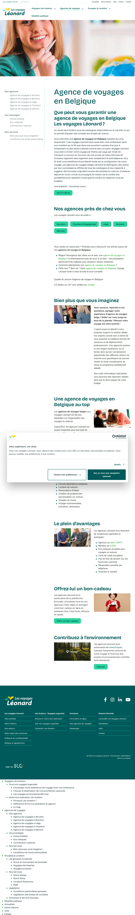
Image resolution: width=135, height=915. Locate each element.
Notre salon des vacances (16, 733)
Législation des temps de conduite (30, 894)
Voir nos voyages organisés (47, 723)
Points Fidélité (17, 118)
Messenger (74, 728)
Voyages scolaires (22, 868)
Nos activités (10, 718)
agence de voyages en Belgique (100, 265)
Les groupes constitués (20, 858)
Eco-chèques (16, 122)
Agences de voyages (70, 8)
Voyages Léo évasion (42, 8)
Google (91, 285)
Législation (14, 887)
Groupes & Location (97, 8)
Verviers (120, 224)
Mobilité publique (40, 15)
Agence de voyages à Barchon (25, 98)
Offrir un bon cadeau (67, 621)
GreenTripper (115, 647)
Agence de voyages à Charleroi (25, 105)
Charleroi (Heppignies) (84, 224)
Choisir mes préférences (67, 474)
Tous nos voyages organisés (23, 784)
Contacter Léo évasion (44, 728)
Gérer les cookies (123, 758)
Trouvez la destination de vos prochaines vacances (39, 790)
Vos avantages (12, 115)
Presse (121, 2)
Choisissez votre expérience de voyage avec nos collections (43, 787)
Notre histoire (106, 2)
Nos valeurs (10, 728)
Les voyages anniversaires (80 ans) (30, 794)
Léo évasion (24, 2)
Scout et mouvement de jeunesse (30, 862)
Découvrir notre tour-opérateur (48, 718)
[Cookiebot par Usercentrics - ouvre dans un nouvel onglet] (114, 437)
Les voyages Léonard (10, 2)
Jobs (114, 2)
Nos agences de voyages (81, 723)
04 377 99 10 (63, 192)
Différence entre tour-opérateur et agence (34, 803)
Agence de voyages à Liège (23, 102)
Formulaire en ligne (78, 718)
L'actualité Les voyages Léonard (112, 718)
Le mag (16, 806)
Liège (106, 224)
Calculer (101, 666)
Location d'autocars (23, 881)
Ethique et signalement (15, 743)
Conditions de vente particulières (26, 139)
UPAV (113, 546)
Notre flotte (19, 878)
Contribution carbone (20, 125)
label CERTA (116, 542)
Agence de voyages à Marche (24, 108)
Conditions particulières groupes (29, 891)
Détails (117, 464)
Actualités (95, 2)
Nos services (11, 132)
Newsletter (103, 723)
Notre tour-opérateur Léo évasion (25, 797)
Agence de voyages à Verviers (25, 95)
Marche (61, 230)
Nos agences (11, 91)
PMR (15, 884)
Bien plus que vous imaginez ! (24, 135)
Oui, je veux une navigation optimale (107, 474)
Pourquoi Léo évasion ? (25, 800)
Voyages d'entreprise (23, 865)
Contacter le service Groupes (23, 897)
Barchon (61, 224)
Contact (128, 2)
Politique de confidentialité (16, 738)
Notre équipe (19, 875)
